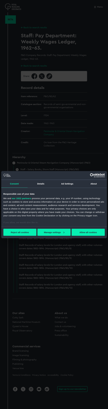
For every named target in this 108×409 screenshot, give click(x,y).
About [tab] (93, 183)
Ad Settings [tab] (67, 183)
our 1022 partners (21, 198)
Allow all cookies (88, 232)
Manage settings (54, 232)
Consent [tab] (14, 183)
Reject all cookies (20, 232)
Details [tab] (40, 183)
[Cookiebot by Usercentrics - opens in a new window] (92, 175)
